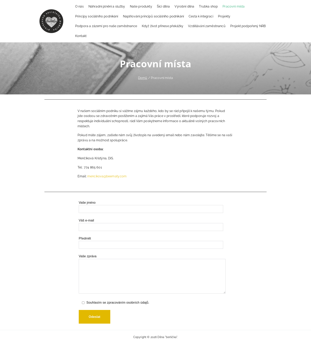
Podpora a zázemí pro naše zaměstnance (106, 26)
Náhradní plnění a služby (106, 6)
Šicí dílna (163, 6)
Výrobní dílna (184, 6)
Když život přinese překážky (162, 26)
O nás (79, 6)
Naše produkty (141, 6)
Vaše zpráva (152, 274)
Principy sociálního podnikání (96, 16)
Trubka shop (208, 6)
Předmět (151, 242)
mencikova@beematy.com (107, 176)
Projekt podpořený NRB (248, 26)
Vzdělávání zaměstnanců (207, 26)
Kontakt (80, 36)
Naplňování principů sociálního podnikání (153, 16)
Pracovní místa (234, 6)
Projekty (224, 16)
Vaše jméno (151, 206)
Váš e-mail (151, 224)
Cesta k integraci (201, 16)
